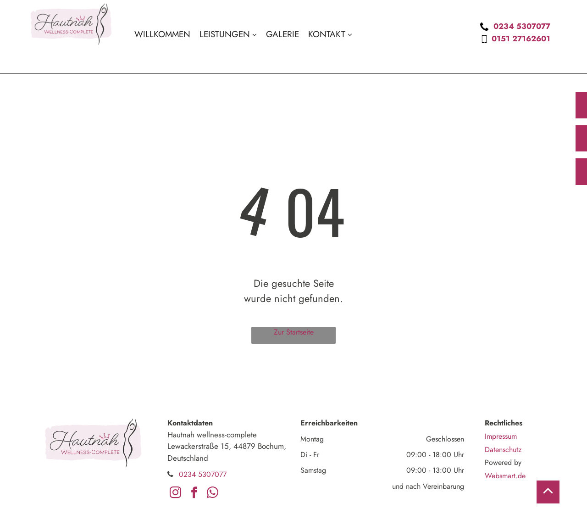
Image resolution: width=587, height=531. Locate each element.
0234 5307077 (521, 26)
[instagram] (175, 494)
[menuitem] (162, 34)
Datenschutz (503, 449)
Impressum (501, 436)
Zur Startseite (294, 332)
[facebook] (194, 494)
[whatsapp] (213, 494)
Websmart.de (505, 475)
